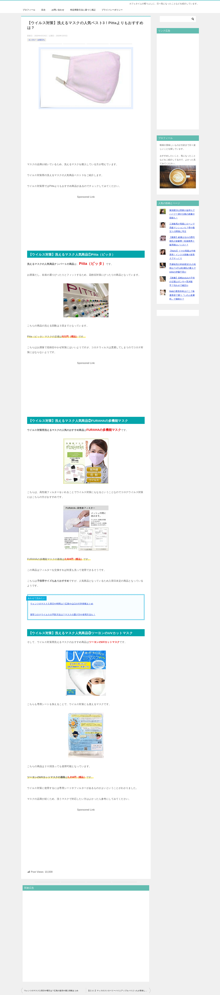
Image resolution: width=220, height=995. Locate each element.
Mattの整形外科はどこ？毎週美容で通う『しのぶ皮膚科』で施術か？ (182, 295)
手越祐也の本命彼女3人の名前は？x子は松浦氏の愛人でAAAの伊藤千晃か (182, 268)
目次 (43, 10)
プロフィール (29, 10)
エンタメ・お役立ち (36, 40)
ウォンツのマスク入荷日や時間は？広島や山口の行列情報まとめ (61, 603)
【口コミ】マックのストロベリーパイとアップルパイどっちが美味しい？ (118, 991)
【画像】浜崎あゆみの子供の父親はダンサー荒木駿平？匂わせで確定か (182, 282)
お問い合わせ (58, 10)
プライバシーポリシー (112, 10)
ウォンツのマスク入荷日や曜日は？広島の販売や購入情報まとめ (51, 991)
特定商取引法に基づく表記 (83, 10)
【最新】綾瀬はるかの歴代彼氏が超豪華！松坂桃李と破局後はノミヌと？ (182, 241)
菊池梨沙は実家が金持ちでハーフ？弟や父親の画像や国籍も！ (182, 214)
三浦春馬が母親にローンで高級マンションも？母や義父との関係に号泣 (182, 228)
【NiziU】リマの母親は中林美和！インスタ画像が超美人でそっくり (182, 255)
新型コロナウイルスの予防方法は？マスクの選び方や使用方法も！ (62, 614)
